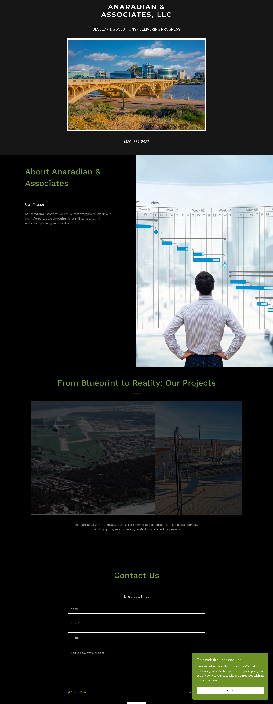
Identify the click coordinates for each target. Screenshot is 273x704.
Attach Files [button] (78, 676)
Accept (230, 690)
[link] (136, 16)
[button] (69, 676)
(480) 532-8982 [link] (136, 141)
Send (136, 690)
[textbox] (136, 592)
